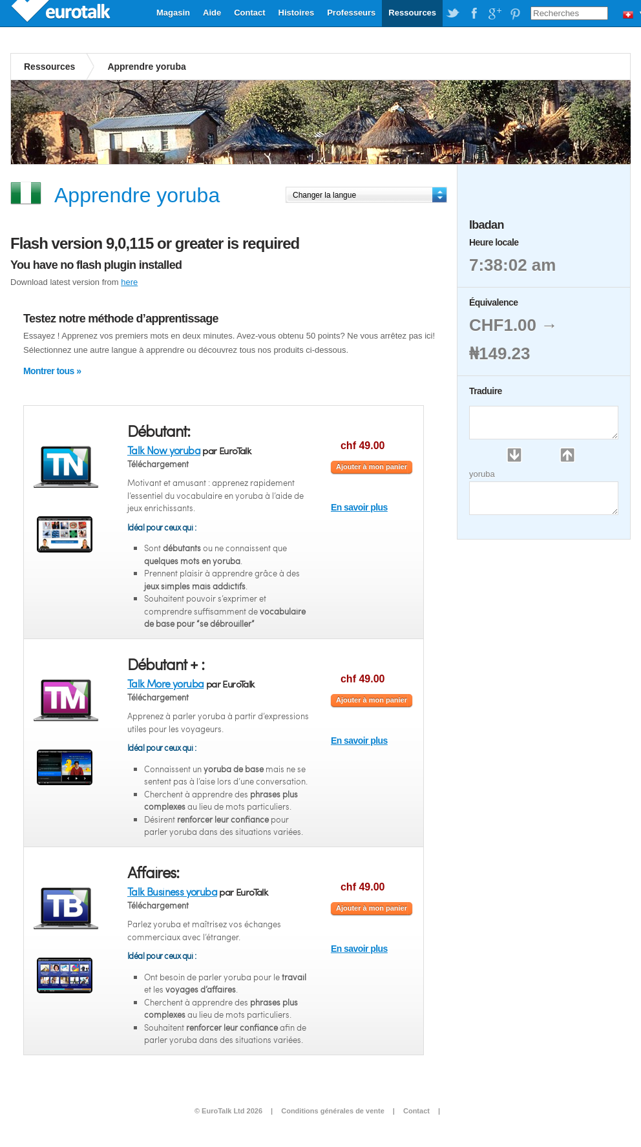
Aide (212, 12)
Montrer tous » (52, 371)
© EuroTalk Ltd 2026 (228, 1111)
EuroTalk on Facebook (473, 13)
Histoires (296, 12)
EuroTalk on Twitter (453, 13)
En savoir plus (359, 507)
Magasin (173, 12)
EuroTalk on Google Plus (494, 13)
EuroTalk (62, 13)
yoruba (482, 474)
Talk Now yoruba (163, 450)
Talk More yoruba (165, 683)
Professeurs (351, 12)
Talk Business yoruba (172, 891)
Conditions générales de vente (332, 1111)
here (129, 282)
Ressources (412, 12)
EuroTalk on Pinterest (515, 13)
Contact (249, 12)
